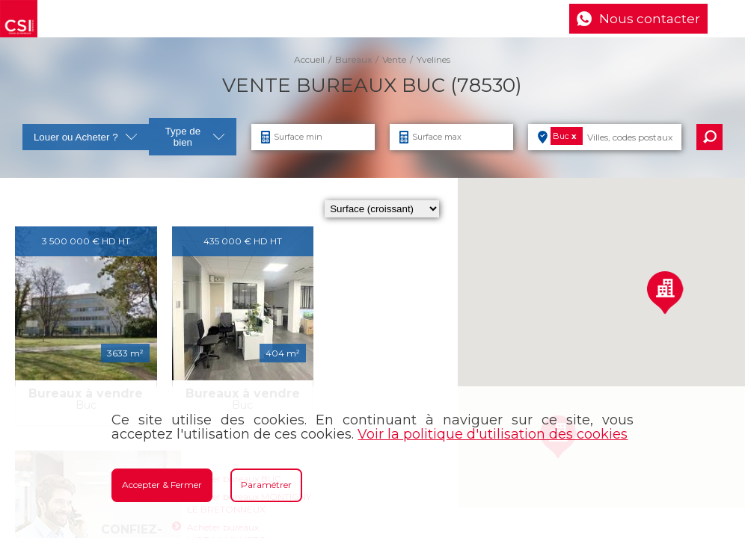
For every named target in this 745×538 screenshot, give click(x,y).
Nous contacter (649, 18)
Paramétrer (266, 484)
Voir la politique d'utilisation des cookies (493, 434)
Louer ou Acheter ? (86, 137)
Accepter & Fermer (162, 484)
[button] (665, 292)
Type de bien (195, 137)
